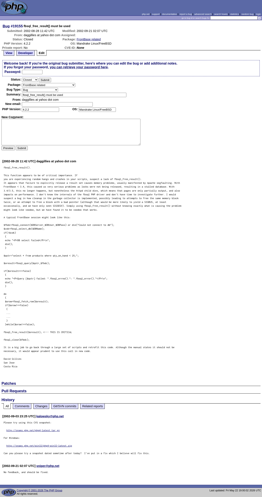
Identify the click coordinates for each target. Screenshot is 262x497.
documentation (169, 14)
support (156, 14)
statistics (234, 14)
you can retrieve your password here (79, 67)
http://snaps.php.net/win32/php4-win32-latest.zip (39, 445)
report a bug (186, 14)
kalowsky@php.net (50, 416)
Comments (22, 406)
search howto (221, 14)
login (258, 14)
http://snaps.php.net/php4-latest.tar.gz (33, 430)
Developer (25, 53)
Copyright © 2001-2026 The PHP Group (39, 490)
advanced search (203, 14)
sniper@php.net (47, 466)
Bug (6, 26)
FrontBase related (89, 39)
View (8, 53)
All (7, 406)
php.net (146, 14)
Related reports (92, 406)
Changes (41, 406)
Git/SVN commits (64, 406)
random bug (247, 14)
